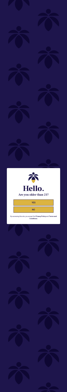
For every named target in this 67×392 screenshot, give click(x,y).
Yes (33, 202)
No (33, 209)
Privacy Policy (41, 216)
